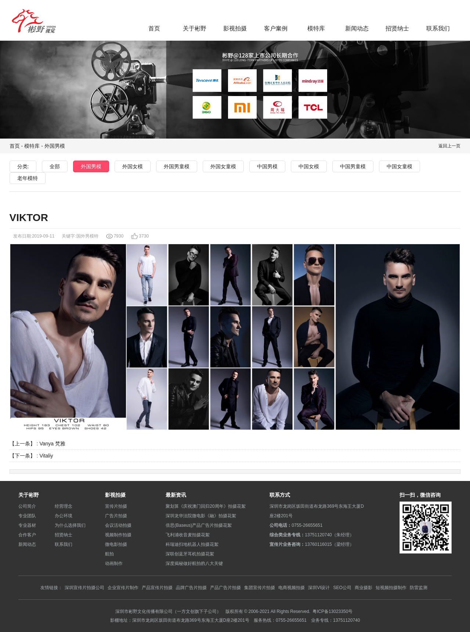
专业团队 (27, 515)
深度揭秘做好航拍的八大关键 (194, 563)
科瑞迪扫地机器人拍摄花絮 (192, 544)
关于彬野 (194, 28)
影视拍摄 (235, 28)
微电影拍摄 (116, 544)
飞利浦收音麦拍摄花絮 (188, 535)
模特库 (316, 28)
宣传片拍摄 (116, 506)
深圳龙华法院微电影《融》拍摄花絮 (201, 515)
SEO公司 (342, 587)
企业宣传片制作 (123, 587)
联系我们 (438, 28)
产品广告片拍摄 (225, 587)
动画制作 (114, 563)
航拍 (109, 554)
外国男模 (54, 146)
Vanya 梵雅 (52, 443)
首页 (154, 28)
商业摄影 (363, 587)
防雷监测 (418, 587)
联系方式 (280, 495)
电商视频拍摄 (291, 587)
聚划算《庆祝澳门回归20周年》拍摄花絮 (205, 506)
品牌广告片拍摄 (191, 587)
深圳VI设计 (319, 587)
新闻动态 (357, 28)
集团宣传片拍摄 (259, 587)
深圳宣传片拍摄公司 (84, 587)
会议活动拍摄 (118, 525)
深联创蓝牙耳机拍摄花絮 (190, 554)
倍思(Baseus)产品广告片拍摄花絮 (199, 525)
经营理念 (63, 506)
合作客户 (27, 535)
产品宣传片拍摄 (157, 587)
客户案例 (276, 28)
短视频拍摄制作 (391, 587)
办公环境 (63, 515)
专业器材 (27, 525)
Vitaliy (46, 455)
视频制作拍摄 (118, 535)
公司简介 (27, 506)
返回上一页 (449, 146)
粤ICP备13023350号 (332, 611)
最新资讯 (176, 495)
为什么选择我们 (70, 525)
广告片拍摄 (116, 515)
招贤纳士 (397, 28)
